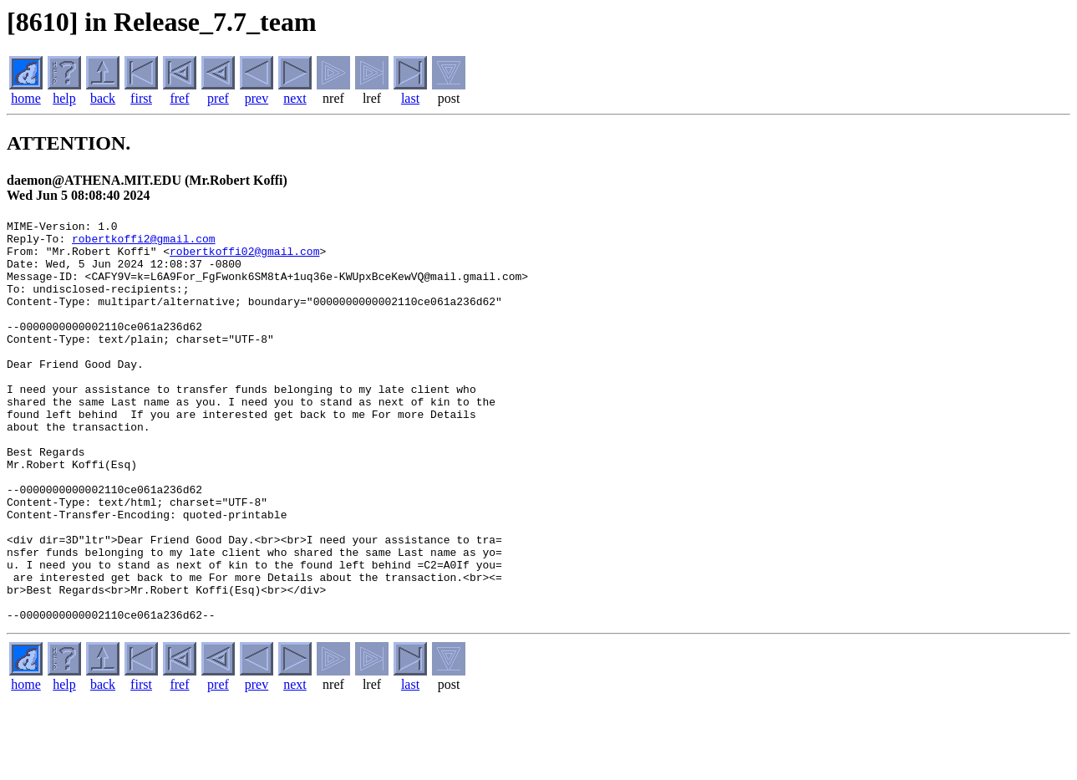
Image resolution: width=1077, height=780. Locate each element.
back (102, 98)
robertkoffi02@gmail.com (244, 258)
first (141, 98)
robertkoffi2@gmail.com (144, 243)
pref (218, 98)
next (295, 98)
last (410, 98)
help (64, 98)
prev (256, 98)
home (26, 98)
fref (179, 98)
